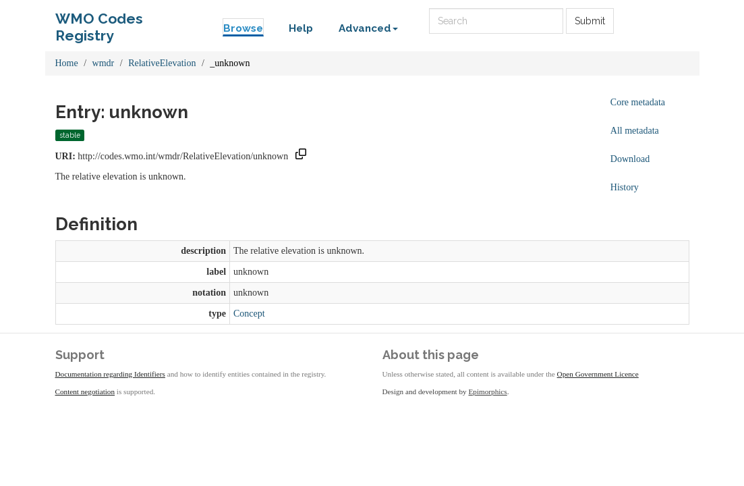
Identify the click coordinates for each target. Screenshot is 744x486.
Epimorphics (488, 391)
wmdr (103, 63)
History (624, 187)
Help (301, 28)
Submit (590, 21)
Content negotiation (85, 391)
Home (66, 63)
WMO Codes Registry (99, 22)
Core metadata (637, 102)
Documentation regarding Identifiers (110, 374)
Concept (249, 313)
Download (630, 159)
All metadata (634, 131)
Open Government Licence (598, 374)
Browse (243, 28)
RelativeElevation (162, 63)
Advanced (368, 28)
